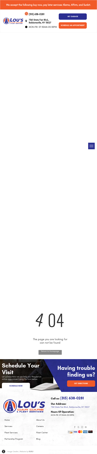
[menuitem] (16, 420)
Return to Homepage (50, 351)
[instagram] (82, 427)
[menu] (91, 146)
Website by (24, 451)
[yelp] (78, 427)
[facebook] (74, 427)
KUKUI (31, 451)
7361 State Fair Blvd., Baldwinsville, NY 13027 (70, 407)
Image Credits (12, 451)
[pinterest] (85, 427)
